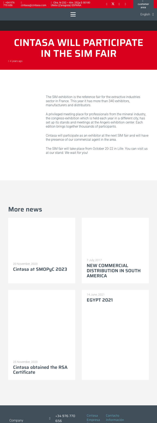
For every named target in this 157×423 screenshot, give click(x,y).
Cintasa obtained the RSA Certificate (40, 370)
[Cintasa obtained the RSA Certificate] (41, 323)
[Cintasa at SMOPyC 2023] (41, 238)
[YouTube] (125, 4)
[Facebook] (107, 4)
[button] (73, 14)
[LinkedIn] (119, 4)
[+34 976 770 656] (51, 418)
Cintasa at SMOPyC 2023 (40, 269)
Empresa (93, 419)
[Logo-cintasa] (7, 14)
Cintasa (92, 415)
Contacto (112, 415)
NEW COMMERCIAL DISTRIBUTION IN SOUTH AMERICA (114, 270)
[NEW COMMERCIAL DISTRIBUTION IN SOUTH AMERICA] (115, 237)
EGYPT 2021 (100, 300)
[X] (113, 4)
